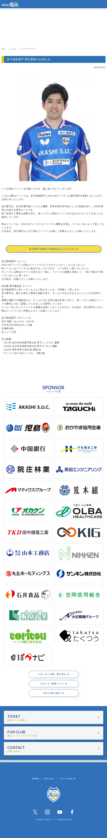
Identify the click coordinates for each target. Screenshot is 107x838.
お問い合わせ (49, 779)
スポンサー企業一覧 (67, 779)
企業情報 (35, 779)
